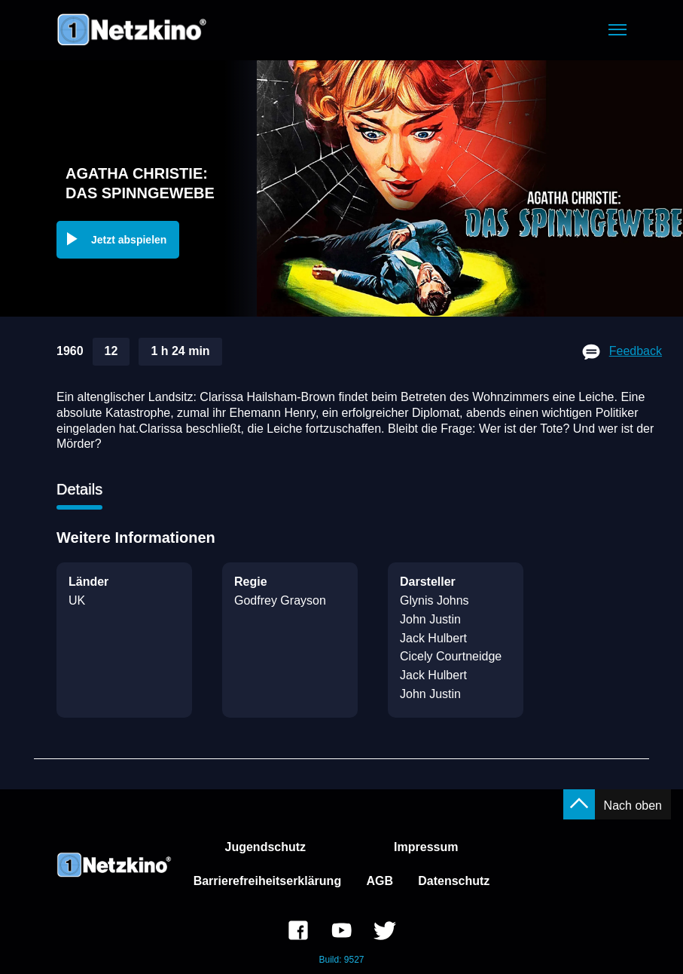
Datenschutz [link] (453, 880)
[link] (298, 932)
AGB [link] (379, 880)
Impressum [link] (426, 847)
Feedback (635, 351)
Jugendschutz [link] (265, 847)
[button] (617, 29)
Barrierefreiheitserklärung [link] (268, 880)
